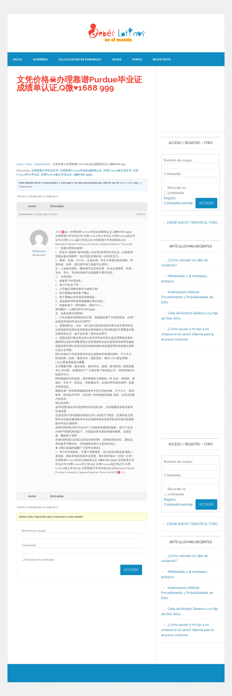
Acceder (131, 570)
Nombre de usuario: (34, 530)
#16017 (140, 214)
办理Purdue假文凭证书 (117, 170)
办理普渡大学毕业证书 (44, 170)
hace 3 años (127, 182)
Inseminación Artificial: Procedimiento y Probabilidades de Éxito (187, 297)
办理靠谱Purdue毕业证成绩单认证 (81, 170)
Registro (170, 198)
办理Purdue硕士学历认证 (56, 174)
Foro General (42, 164)
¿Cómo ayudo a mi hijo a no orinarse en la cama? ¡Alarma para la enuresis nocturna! (187, 334)
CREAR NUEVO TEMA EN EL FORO (192, 222)
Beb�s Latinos (116, 33)
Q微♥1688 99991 (82, 174)
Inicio (20, 164)
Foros (28, 164)
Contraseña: (29, 545)
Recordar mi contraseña (39, 559)
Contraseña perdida (178, 203)
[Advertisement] (82, 127)
